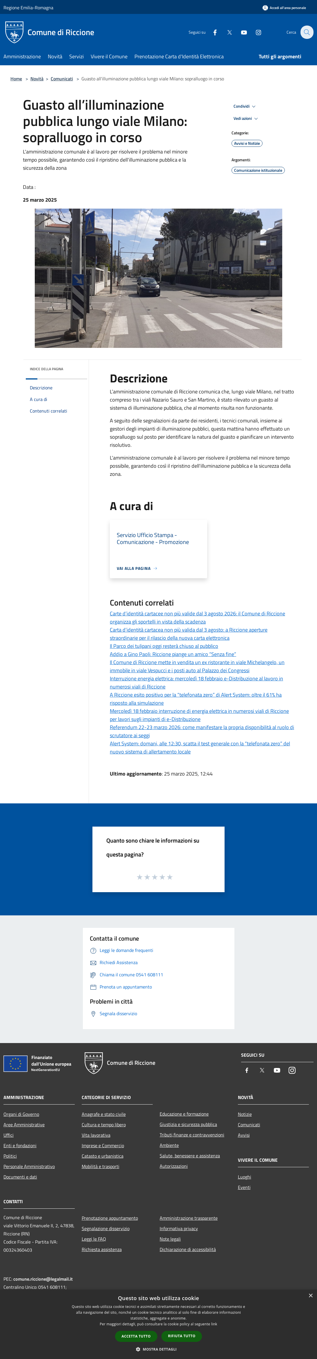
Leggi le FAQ (94, 1238)
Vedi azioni (247, 118)
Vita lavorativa (96, 1135)
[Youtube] (240, 32)
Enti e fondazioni (20, 1145)
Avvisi (244, 1135)
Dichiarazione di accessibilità (188, 1249)
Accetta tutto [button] (136, 1336)
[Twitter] (226, 32)
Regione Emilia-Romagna (28, 7)
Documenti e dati (20, 1176)
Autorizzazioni (174, 1166)
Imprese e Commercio (103, 1145)
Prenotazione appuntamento (110, 1218)
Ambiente (169, 1145)
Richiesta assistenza (102, 1249)
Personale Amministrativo (29, 1166)
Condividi (245, 106)
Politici (10, 1155)
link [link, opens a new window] (214, 1324)
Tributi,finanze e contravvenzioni (192, 1134)
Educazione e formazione (184, 1113)
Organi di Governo (21, 1114)
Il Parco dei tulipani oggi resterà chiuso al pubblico (164, 646)
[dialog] (158, 1324)
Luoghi (244, 1176)
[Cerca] (307, 32)
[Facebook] (211, 32)
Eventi (244, 1187)
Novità (36, 78)
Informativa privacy (179, 1228)
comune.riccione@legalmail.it (43, 1278)
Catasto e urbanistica (102, 1155)
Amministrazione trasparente (189, 1218)
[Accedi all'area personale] (284, 8)
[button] (158, 1349)
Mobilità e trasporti (100, 1166)
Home (16, 78)
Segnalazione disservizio (106, 1228)
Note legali (170, 1238)
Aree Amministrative (24, 1124)
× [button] (310, 1296)
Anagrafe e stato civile (104, 1114)
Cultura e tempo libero (104, 1124)
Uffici (8, 1135)
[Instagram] (255, 32)
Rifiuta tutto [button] (182, 1335)
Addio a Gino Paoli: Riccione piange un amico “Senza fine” (173, 654)
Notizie (245, 1114)
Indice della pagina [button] (46, 369)
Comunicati (62, 78)
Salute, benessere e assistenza (190, 1155)
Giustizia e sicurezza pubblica (188, 1124)
